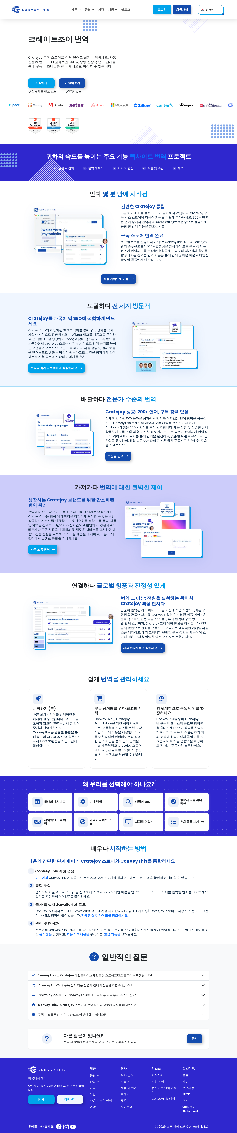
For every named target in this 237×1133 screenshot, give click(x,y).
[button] (112, 9)
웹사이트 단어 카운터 (164, 1090)
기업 (93, 1094)
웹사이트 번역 (147, 156)
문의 (195, 1038)
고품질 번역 (118, 456)
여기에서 (41, 877)
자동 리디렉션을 (77, 934)
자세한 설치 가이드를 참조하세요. (104, 915)
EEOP (186, 1094)
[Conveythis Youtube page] (73, 1126)
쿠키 (185, 1100)
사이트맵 (127, 1107)
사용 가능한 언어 (101, 1100)
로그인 (162, 9)
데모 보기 (70, 1099)
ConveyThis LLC (197, 1126)
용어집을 (45, 934)
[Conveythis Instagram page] (66, 1127)
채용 (124, 1100)
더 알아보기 (72, 83)
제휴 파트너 (128, 1088)
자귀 (185, 1082)
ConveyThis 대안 (163, 1099)
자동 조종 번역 (43, 550)
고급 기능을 (112, 934)
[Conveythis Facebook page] (59, 1126)
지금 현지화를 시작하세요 (142, 648)
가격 (93, 1088)
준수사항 (188, 1088)
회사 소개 (127, 1075)
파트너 (125, 1082)
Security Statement (190, 1109)
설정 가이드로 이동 (118, 279)
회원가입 (182, 9)
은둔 (185, 1075)
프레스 (125, 1094)
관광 (93, 1107)
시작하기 (41, 83)
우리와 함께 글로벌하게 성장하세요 (56, 368)
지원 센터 (158, 1082)
